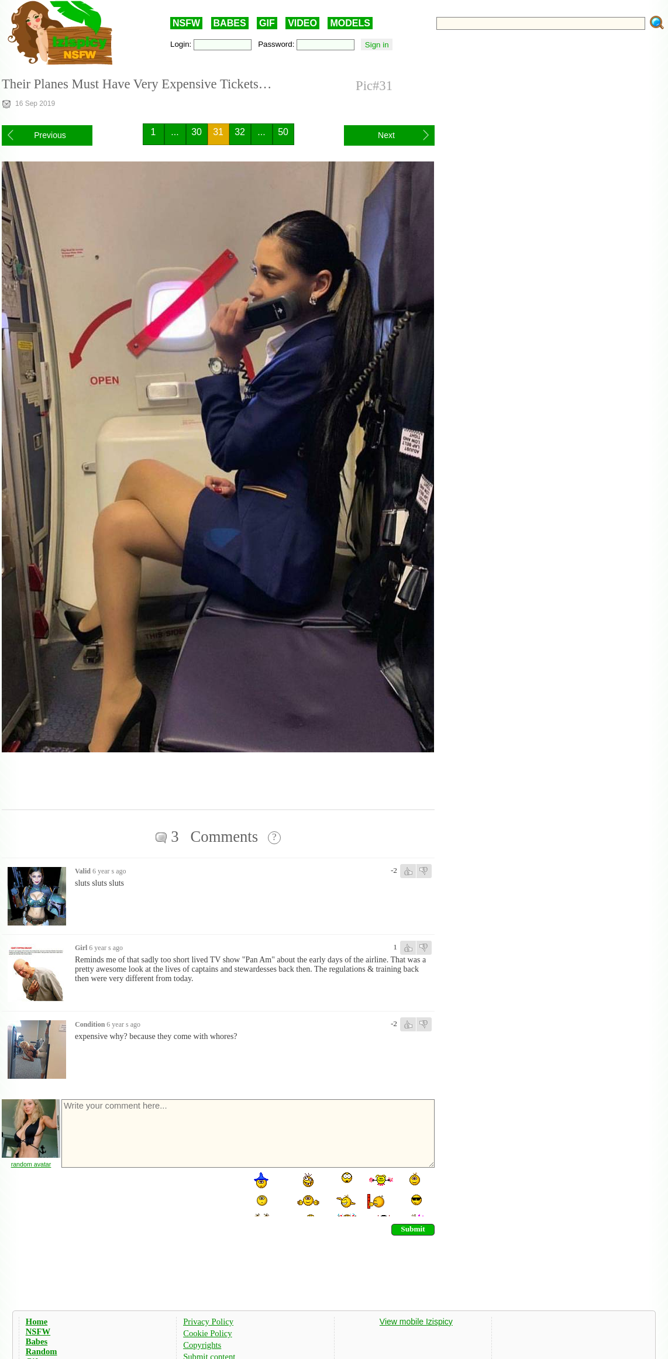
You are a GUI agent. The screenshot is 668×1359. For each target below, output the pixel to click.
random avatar (31, 1164)
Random (41, 1351)
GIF (267, 23)
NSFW (186, 23)
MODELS (350, 23)
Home (36, 1321)
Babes (36, 1341)
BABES (230, 23)
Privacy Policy (208, 1321)
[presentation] (149, 1193)
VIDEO (302, 23)
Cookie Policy (207, 1333)
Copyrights (202, 1345)
